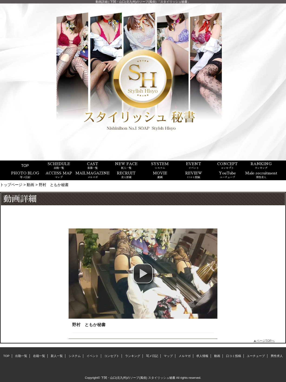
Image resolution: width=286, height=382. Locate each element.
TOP (25, 166)
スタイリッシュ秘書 (161, 377)
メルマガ (185, 356)
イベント (92, 356)
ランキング (132, 356)
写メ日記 (152, 356)
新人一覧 (57, 356)
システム (75, 356)
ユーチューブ (256, 356)
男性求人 (277, 356)
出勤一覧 (21, 356)
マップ (168, 356)
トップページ (11, 185)
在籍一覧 (39, 356)
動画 (30, 185)
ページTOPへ (265, 340)
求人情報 (202, 356)
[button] (143, 273)
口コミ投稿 (233, 356)
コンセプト (111, 356)
